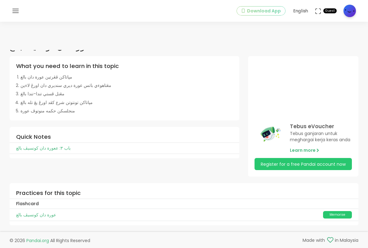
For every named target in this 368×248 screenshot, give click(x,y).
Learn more (304, 150)
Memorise (337, 215)
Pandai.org (37, 240)
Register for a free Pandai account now (303, 164)
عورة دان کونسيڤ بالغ (36, 215)
